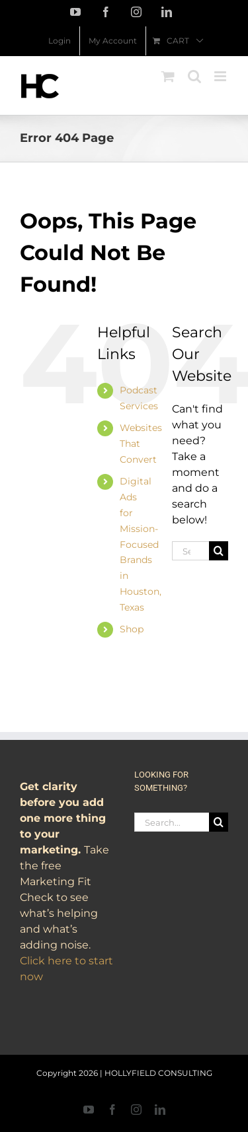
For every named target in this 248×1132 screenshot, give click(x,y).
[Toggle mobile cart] (168, 76)
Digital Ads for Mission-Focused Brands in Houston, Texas (140, 544)
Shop (132, 629)
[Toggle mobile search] (194, 76)
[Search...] (190, 550)
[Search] (218, 550)
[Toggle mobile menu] (221, 76)
